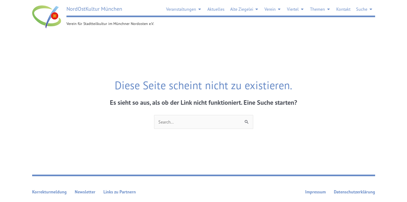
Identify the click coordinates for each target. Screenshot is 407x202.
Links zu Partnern (119, 191)
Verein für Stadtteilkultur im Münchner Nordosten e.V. (110, 23)
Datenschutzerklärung (354, 191)
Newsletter (85, 191)
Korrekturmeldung (49, 191)
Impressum (315, 191)
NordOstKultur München (94, 8)
